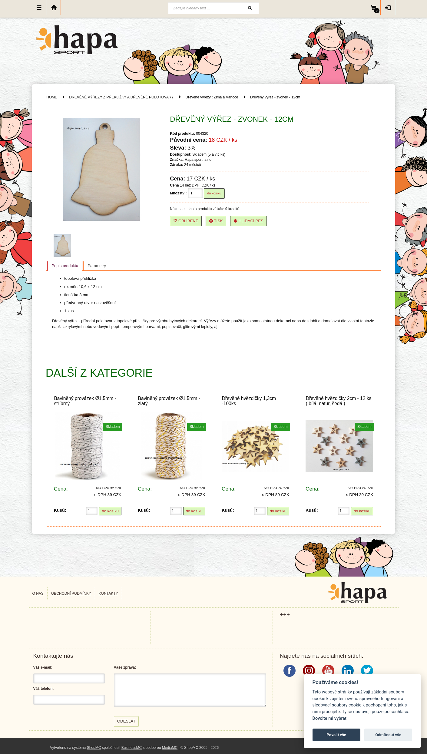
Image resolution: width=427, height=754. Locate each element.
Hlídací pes (248, 221)
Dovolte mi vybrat (329, 718)
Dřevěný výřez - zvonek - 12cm (275, 97)
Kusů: (60, 510)
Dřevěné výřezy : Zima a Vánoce (211, 97)
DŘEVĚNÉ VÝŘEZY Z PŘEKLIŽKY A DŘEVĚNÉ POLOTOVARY (121, 97)
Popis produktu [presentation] (64, 265)
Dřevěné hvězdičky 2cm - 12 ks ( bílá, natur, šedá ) (339, 401)
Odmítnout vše (388, 735)
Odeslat (126, 721)
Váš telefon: (43, 688)
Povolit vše (336, 735)
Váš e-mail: (42, 667)
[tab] (64, 266)
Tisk (216, 221)
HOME (51, 97)
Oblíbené (185, 221)
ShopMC (94, 748)
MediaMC (169, 748)
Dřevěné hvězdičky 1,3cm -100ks (249, 401)
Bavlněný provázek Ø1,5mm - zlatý (169, 401)
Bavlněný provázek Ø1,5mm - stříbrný (85, 401)
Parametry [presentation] (97, 265)
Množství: (178, 193)
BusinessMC (131, 748)
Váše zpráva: (125, 667)
